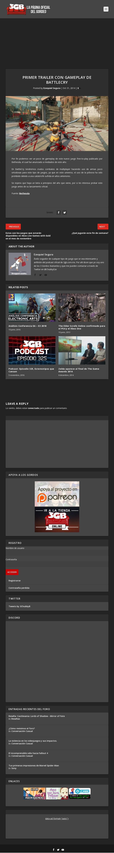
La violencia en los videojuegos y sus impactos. (33, 741)
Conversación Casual (22, 731)
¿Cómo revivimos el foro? (22, 728)
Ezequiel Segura (51, 88)
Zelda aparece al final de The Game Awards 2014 (78, 370)
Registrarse (14, 580)
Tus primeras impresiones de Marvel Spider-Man (34, 765)
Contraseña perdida (19, 588)
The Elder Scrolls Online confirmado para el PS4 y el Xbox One (81, 327)
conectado (33, 408)
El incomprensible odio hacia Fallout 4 (28, 753)
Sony (13, 768)
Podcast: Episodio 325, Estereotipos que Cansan (31, 370)
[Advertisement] (57, 41)
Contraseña (11, 559)
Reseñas (15, 718)
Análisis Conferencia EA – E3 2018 (27, 326)
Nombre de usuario (15, 548)
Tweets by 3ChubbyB (19, 606)
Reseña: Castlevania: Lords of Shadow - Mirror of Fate (37, 716)
